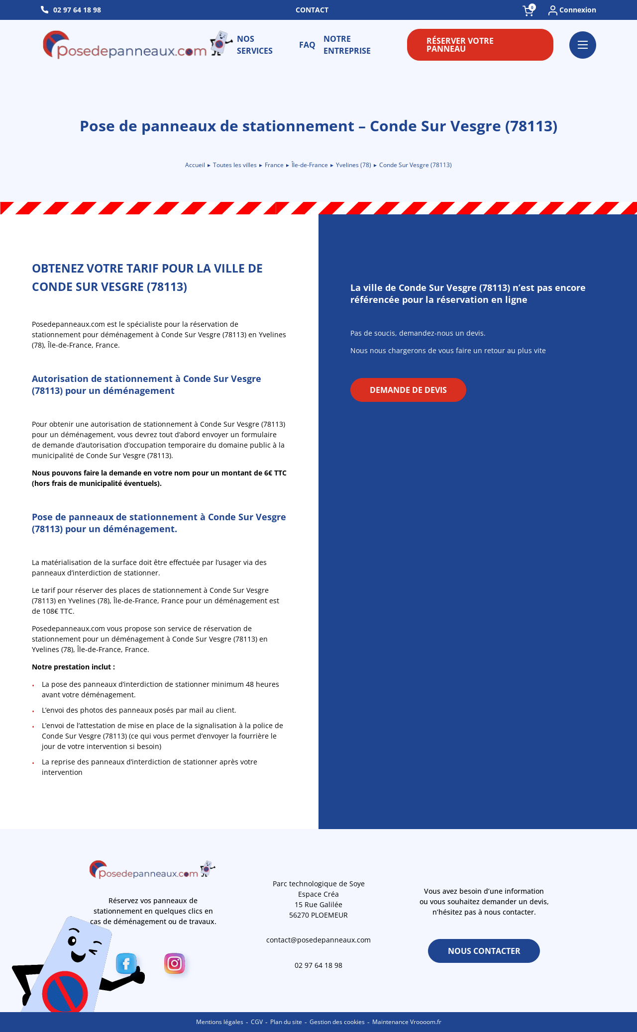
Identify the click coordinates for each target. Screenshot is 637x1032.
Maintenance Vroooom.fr (406, 1022)
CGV (257, 1022)
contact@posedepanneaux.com (318, 939)
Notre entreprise (347, 44)
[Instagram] (177, 965)
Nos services (255, 44)
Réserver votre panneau (460, 44)
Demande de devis (408, 389)
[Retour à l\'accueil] (139, 44)
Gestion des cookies (337, 1022)
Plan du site (286, 1022)
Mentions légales (219, 1022)
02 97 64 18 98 (77, 9)
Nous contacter (484, 950)
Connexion (572, 10)
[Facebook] (129, 965)
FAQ (307, 44)
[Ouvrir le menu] (582, 45)
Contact (312, 9)
